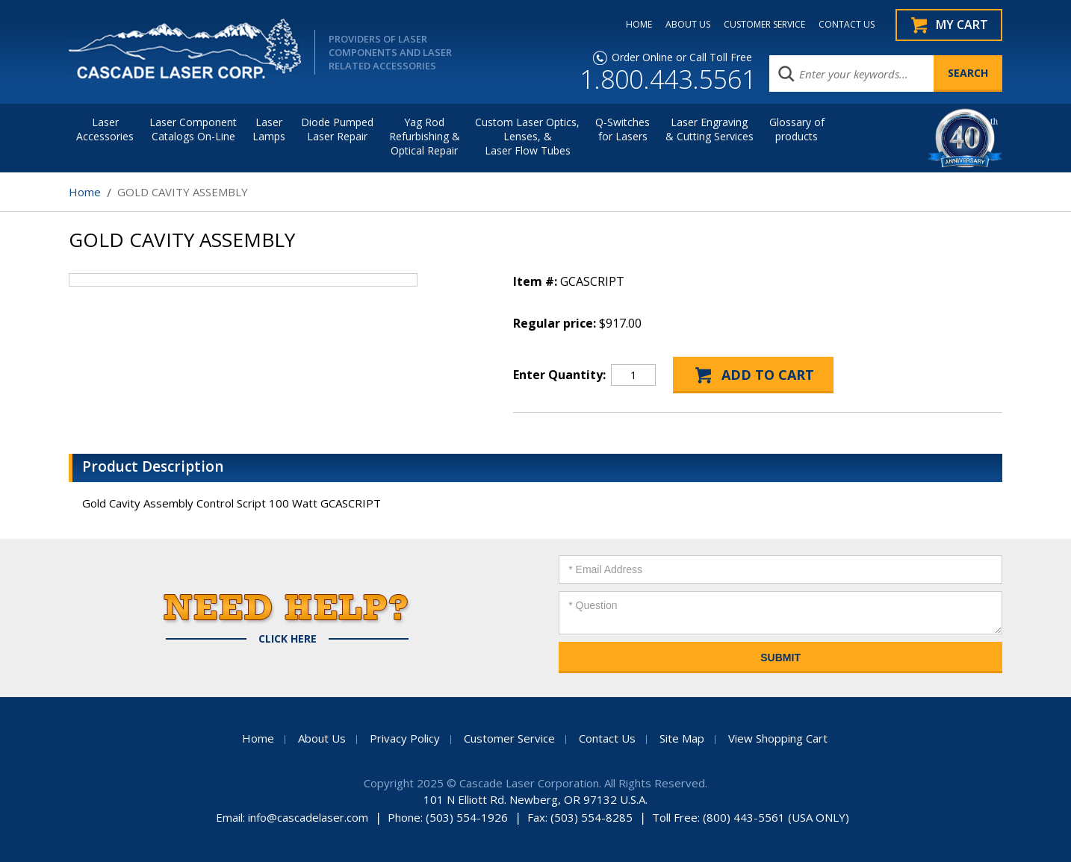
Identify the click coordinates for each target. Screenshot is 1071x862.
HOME (639, 24)
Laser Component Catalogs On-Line (193, 129)
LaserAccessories (105, 129)
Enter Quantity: (559, 374)
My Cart (962, 24)
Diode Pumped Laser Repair (337, 129)
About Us (322, 738)
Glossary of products (797, 129)
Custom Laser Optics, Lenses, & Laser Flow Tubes (527, 136)
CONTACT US (847, 24)
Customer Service (509, 738)
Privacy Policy (405, 738)
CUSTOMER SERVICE (764, 24)
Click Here (287, 639)
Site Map (681, 738)
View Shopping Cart (778, 738)
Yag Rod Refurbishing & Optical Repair (424, 136)
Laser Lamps (268, 129)
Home (85, 191)
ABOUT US (687, 24)
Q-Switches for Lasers (622, 129)
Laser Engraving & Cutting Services (709, 129)
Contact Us (607, 738)
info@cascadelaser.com (308, 817)
